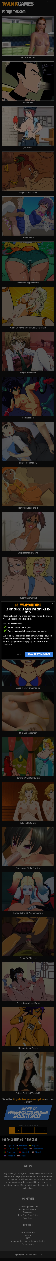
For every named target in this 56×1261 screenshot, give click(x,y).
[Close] (53, 604)
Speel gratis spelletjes (39, 654)
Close (18, 654)
